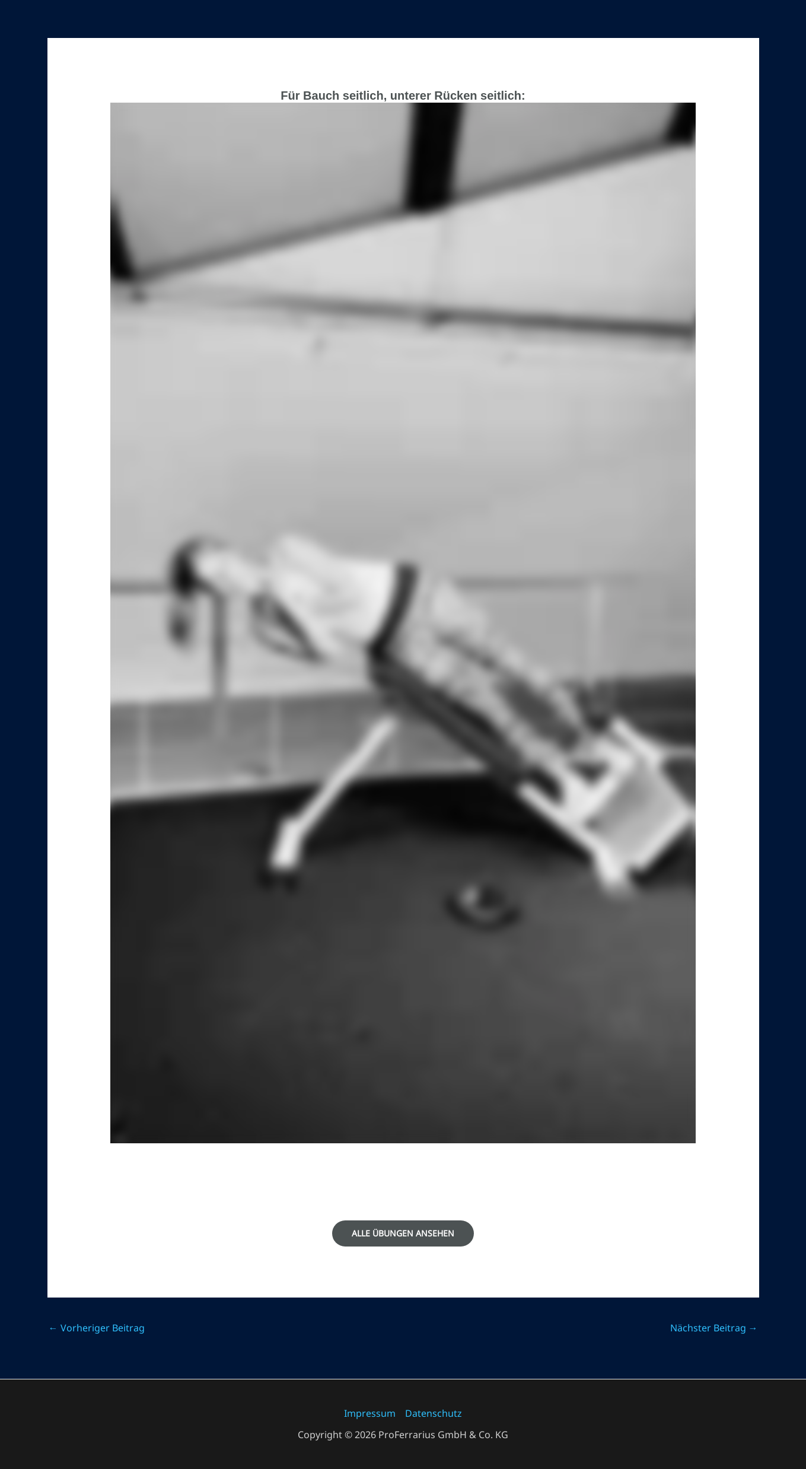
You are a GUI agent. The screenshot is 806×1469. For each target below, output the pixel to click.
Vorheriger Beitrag (97, 1327)
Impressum (370, 1413)
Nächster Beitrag (714, 1327)
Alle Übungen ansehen (403, 1233)
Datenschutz (433, 1413)
